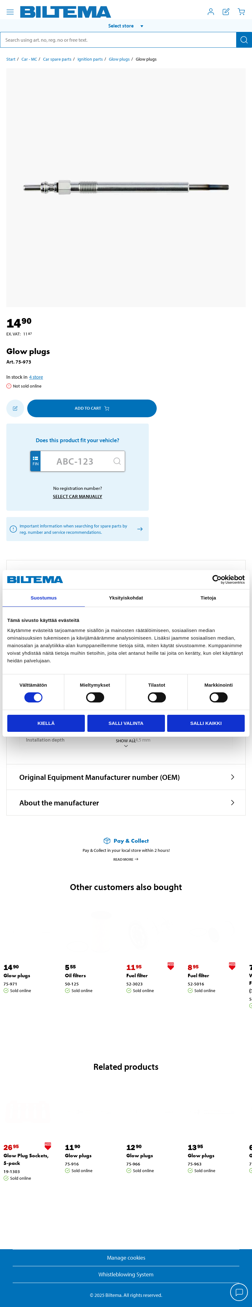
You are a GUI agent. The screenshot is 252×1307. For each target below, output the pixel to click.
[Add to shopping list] (15, 408)
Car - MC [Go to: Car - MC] (29, 59)
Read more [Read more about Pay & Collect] (126, 859)
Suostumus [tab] (44, 597)
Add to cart (92, 408)
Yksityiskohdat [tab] (126, 597)
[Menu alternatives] (10, 12)
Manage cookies (126, 1257)
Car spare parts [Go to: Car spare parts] (57, 59)
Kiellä (45, 723)
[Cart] (241, 11)
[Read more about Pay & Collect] (126, 840)
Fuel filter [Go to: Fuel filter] (137, 975)
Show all (126, 743)
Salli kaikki (206, 723)
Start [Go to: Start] (11, 59)
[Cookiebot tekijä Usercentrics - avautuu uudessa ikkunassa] (217, 579)
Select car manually (77, 496)
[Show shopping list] (226, 11)
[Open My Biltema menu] (210, 11)
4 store (36, 377)
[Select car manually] (139, 529)
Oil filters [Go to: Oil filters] (75, 975)
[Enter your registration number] (75, 461)
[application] (239, 1292)
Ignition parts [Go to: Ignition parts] (90, 59)
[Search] (244, 40)
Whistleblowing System (126, 1274)
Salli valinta (126, 723)
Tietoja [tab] (208, 597)
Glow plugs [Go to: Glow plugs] (119, 59)
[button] (126, 25)
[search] (126, 40)
